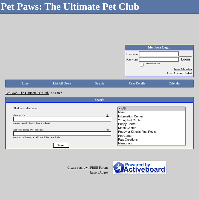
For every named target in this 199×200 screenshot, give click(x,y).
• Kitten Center (151, 128)
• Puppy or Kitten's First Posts (151, 132)
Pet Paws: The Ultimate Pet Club (27, 93)
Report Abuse (99, 172)
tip (107, 115)
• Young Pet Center (151, 120)
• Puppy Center (151, 124)
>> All (151, 109)
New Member (183, 69)
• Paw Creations (151, 140)
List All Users (62, 83)
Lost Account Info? (179, 73)
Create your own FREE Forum (88, 167)
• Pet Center (151, 136)
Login (185, 59)
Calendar (174, 83)
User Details (137, 83)
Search (99, 83)
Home (24, 83)
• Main (151, 112)
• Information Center (151, 117)
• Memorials (151, 144)
